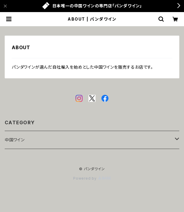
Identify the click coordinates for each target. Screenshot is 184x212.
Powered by (92, 178)
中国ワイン (15, 139)
